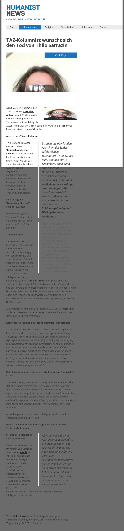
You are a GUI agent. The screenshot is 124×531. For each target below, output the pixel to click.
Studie (23, 452)
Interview (87, 27)
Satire (103, 27)
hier (13, 227)
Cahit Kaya (19, 516)
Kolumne (33, 136)
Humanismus (30, 27)
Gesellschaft (68, 27)
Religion (49, 27)
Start (13, 27)
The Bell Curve (36, 280)
